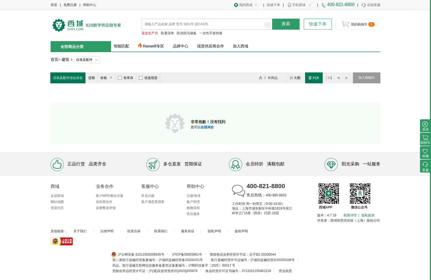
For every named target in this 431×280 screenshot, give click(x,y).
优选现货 (148, 78)
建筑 (65, 59)
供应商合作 (104, 202)
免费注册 (70, 5)
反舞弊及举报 (106, 208)
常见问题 (147, 196)
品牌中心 (180, 46)
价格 (107, 78)
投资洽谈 (133, 231)
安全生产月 (150, 33)
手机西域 (298, 5)
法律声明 (107, 231)
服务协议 (187, 231)
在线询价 (207, 127)
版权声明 (241, 231)
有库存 (125, 78)
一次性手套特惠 (210, 33)
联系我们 (160, 231)
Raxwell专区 (153, 46)
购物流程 (193, 208)
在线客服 (370, 5)
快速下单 (273, 5)
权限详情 (350, 215)
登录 (54, 5)
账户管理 (193, 202)
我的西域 (245, 5)
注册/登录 (194, 196)
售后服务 (193, 214)
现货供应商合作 (210, 46)
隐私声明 (214, 231)
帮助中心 (89, 5)
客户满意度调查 (152, 202)
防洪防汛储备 (187, 33)
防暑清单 (167, 33)
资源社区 (57, 208)
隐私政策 (368, 215)
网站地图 (57, 202)
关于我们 (80, 231)
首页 (54, 59)
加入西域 (240, 46)
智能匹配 (121, 46)
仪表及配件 (84, 60)
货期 (91, 78)
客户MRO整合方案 (109, 196)
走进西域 (57, 196)
